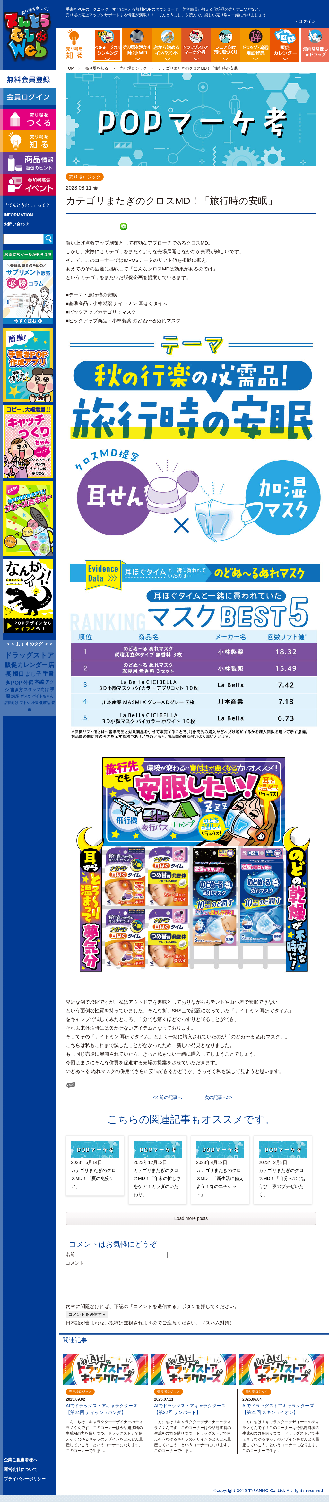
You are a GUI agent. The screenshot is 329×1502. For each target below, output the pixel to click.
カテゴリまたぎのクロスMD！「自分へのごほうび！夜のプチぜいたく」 (282, 1182)
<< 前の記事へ (169, 1097)
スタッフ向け (36, 689)
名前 (75, 1254)
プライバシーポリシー (25, 1478)
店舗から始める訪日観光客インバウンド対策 (166, 45)
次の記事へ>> (216, 1097)
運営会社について (20, 1469)
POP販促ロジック (121, 33)
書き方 (16, 689)
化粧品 (44, 703)
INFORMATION (18, 214)
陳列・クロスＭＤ (137, 45)
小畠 (35, 703)
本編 (39, 682)
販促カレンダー (26, 664)
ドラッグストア (29, 655)
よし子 (33, 674)
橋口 (18, 674)
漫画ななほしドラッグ (314, 45)
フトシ (25, 703)
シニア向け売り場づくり (225, 45)
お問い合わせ (16, 224)
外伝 (28, 682)
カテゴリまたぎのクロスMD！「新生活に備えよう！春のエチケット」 (220, 1182)
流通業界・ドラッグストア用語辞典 (255, 45)
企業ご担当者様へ (20, 1459)
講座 (15, 696)
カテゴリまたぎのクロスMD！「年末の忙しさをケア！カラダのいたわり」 (157, 1182)
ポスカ (25, 696)
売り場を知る (96, 68)
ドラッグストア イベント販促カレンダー (284, 45)
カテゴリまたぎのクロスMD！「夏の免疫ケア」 (93, 1178)
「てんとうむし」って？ (27, 205)
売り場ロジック (133, 68)
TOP (70, 68)
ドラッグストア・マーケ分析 (196, 45)
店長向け (11, 703)
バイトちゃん (42, 696)
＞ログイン (305, 21)
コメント (75, 1262)
